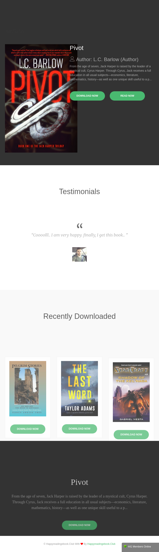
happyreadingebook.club (101, 544)
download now (87, 95)
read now (127, 95)
